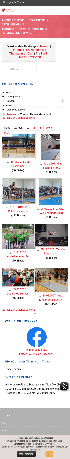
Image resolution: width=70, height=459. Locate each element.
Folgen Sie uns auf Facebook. (36, 354)
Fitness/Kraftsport (28, 57)
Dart (30, 53)
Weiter (49, 127)
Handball (18, 50)
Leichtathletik (35, 50)
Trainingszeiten (13, 96)
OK (49, 454)
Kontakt (9, 105)
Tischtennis (17, 53)
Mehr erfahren (26, 454)
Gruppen (10, 101)
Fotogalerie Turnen (15, 109)
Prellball (41, 53)
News (8, 92)
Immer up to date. (36, 349)
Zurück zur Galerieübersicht (18, 117)
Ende (7, 133)
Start (4, 423)
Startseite (11, 114)
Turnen (44, 46)
